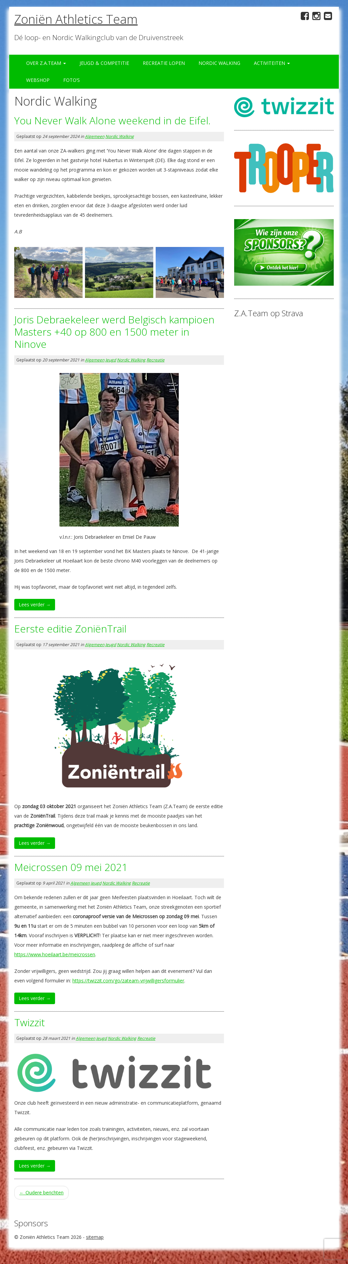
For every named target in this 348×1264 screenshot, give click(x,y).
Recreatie (155, 360)
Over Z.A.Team (46, 63)
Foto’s (71, 80)
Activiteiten (272, 63)
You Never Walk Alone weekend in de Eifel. (112, 120)
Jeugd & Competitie (104, 63)
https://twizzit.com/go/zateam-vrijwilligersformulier (128, 980)
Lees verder (35, 604)
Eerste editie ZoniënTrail (70, 629)
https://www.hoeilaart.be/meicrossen (54, 954)
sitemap (95, 1237)
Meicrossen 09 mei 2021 (70, 867)
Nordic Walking (219, 63)
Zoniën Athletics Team (76, 19)
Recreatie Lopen (164, 63)
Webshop (38, 80)
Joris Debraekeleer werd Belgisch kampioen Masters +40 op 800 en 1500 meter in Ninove (114, 332)
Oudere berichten (41, 1192)
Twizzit (29, 1022)
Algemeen (94, 136)
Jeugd (110, 360)
